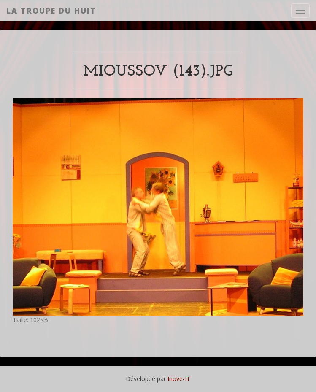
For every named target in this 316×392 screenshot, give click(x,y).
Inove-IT (178, 379)
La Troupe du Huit (51, 10)
